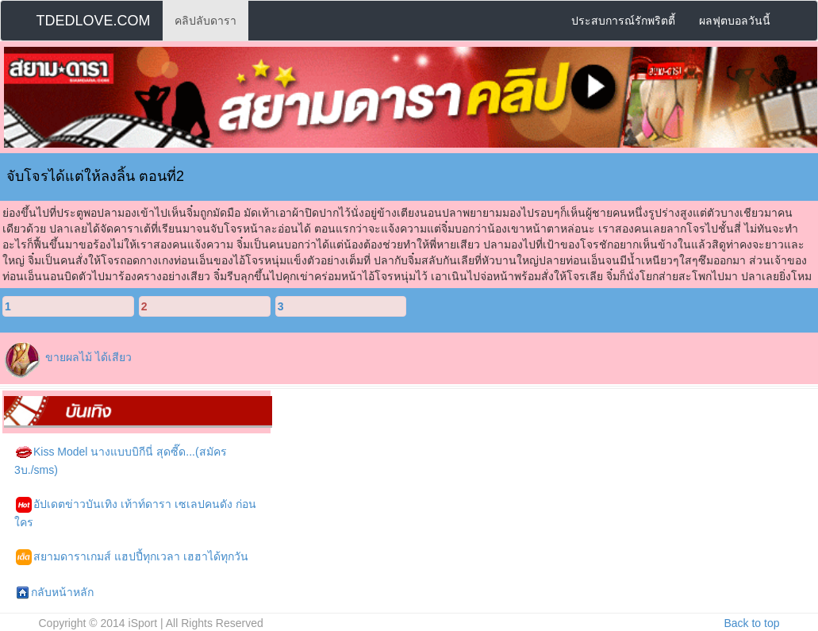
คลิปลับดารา (205, 20)
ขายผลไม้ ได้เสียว (88, 357)
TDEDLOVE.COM (93, 21)
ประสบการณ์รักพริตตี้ (623, 20)
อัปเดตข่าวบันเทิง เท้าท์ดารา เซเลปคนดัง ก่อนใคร (135, 513)
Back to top (751, 623)
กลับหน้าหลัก (55, 593)
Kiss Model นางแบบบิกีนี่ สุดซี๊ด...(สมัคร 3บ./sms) (120, 460)
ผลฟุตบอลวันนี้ (734, 20)
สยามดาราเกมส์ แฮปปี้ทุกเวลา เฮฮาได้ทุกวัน (132, 557)
